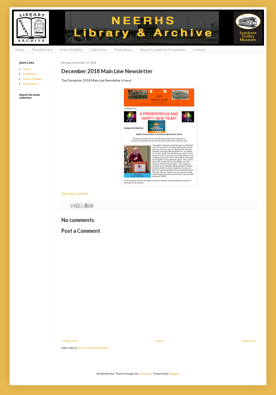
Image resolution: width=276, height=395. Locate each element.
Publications (123, 50)
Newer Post (70, 341)
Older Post (249, 341)
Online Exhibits (71, 50)
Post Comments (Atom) (93, 348)
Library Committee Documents (163, 50)
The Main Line (42, 50)
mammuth (145, 373)
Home (19, 50)
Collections (98, 50)
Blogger (174, 373)
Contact (199, 50)
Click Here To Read (74, 194)
